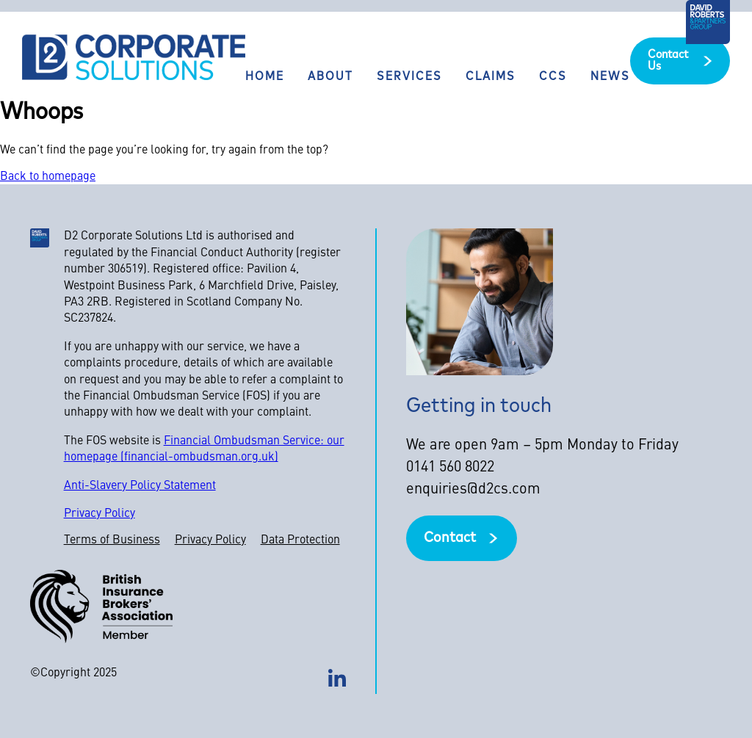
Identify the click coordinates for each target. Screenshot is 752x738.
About (330, 77)
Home (264, 77)
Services (409, 77)
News (610, 77)
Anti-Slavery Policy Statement (140, 486)
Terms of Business (112, 540)
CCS (553, 77)
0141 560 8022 (450, 467)
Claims (491, 77)
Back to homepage (47, 177)
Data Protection (300, 540)
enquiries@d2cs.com (473, 489)
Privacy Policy (99, 514)
